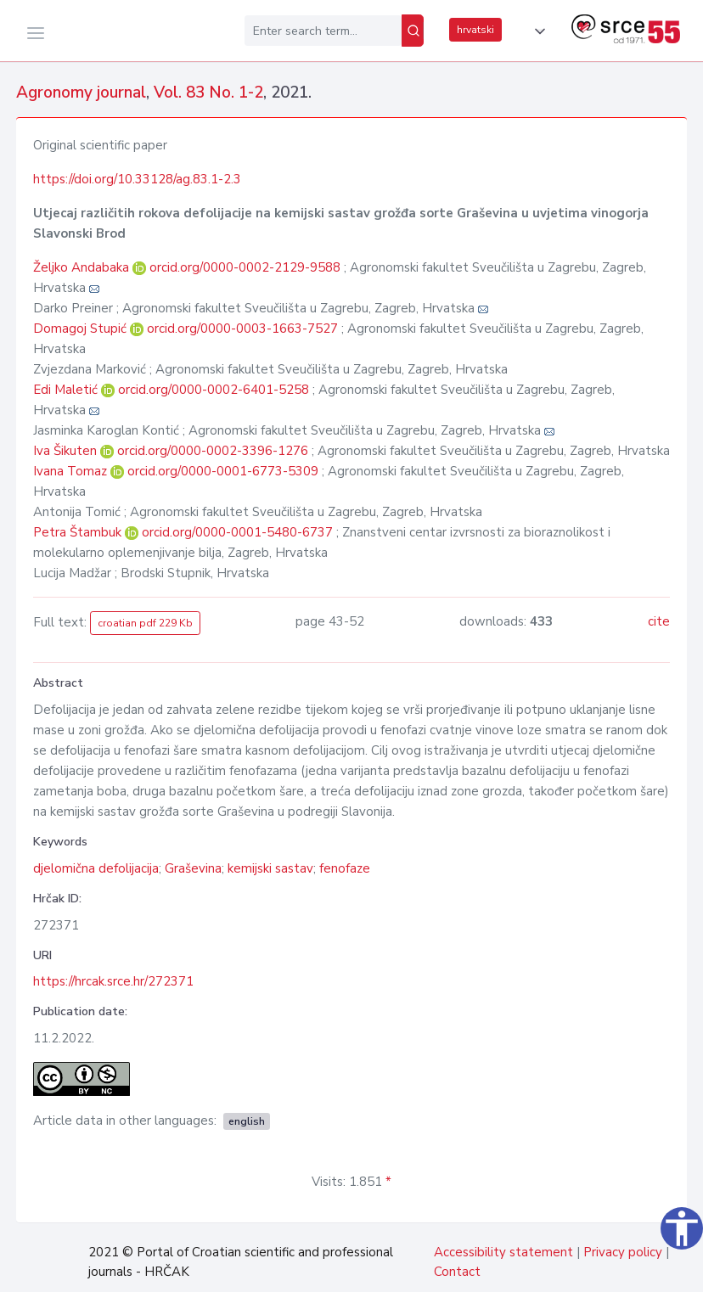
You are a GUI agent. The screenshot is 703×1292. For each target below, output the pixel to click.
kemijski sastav (270, 868)
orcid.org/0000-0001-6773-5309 (222, 471)
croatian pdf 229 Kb (145, 623)
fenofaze (344, 868)
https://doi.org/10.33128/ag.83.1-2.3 (137, 179)
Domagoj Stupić (81, 328)
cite (659, 621)
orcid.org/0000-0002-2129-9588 (244, 267)
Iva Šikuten (66, 450)
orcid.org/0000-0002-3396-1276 (212, 450)
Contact (457, 1271)
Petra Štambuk (79, 532)
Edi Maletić (67, 389)
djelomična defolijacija (96, 868)
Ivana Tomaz (71, 471)
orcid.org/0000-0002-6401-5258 (213, 389)
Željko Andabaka (82, 267)
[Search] (413, 30)
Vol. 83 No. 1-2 (208, 92)
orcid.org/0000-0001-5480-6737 (237, 532)
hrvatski (475, 30)
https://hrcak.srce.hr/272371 (113, 981)
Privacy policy (622, 1252)
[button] (537, 31)
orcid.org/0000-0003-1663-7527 (242, 328)
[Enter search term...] (323, 30)
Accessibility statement (503, 1252)
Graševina (193, 868)
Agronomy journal (81, 92)
